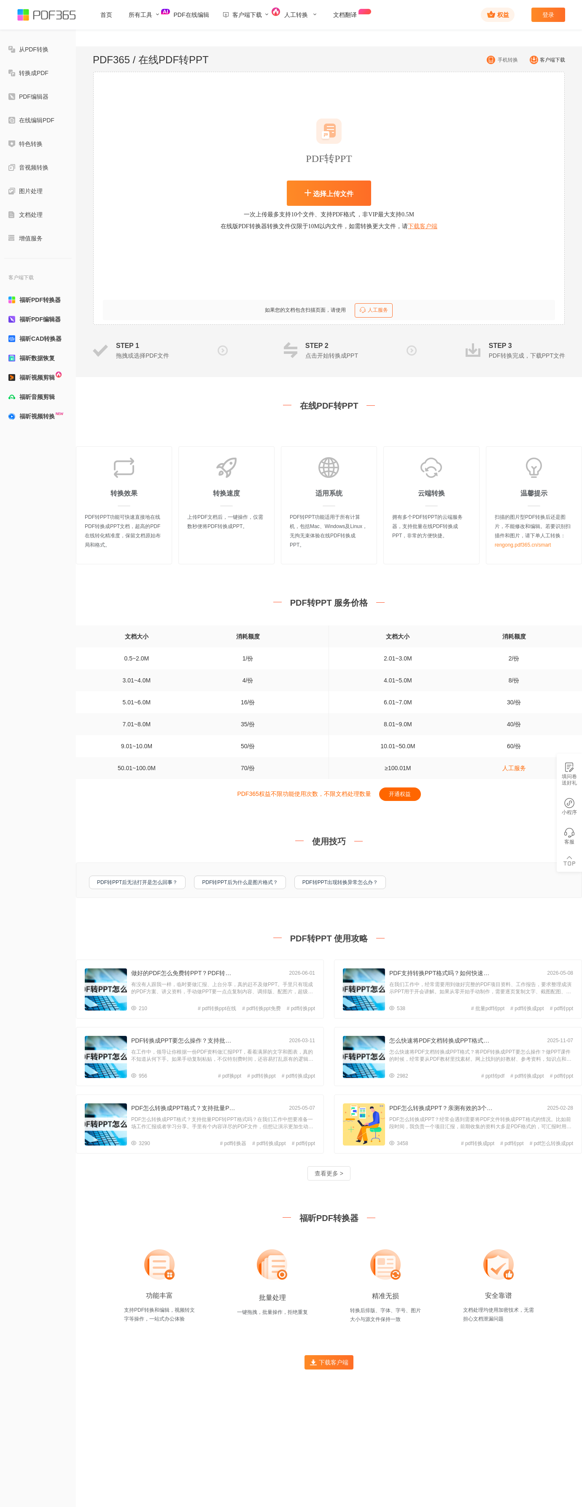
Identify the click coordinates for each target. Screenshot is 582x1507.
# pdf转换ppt (301, 1008)
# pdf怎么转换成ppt (551, 1143)
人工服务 (374, 310)
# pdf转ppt (561, 1008)
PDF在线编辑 (191, 14)
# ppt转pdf (492, 1076)
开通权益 (400, 794)
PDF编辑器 (28, 96)
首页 (106, 14)
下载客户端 (422, 226)
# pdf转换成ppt (527, 1008)
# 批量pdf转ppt (487, 1008)
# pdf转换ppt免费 (261, 1008)
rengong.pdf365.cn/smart (523, 545)
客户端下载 (545, 60)
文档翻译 (350, 13)
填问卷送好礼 (569, 774)
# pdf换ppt (229, 1076)
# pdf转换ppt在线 (217, 1008)
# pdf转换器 (233, 1143)
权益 (498, 14)
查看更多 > (329, 1173)
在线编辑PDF (31, 120)
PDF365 (111, 59)
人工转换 (300, 14)
